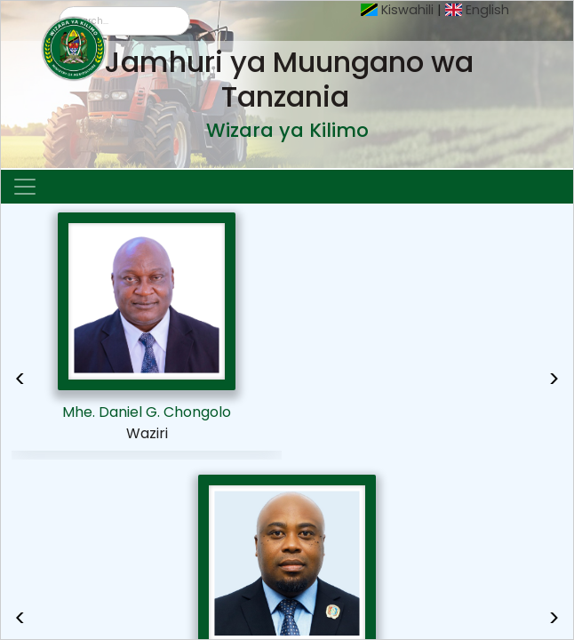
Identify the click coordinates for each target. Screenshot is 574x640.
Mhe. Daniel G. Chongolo (146, 412)
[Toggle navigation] (25, 187)
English (487, 10)
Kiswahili (407, 10)
